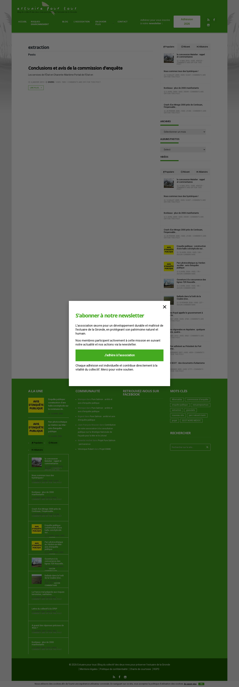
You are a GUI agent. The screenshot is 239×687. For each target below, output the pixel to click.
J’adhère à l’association (119, 355)
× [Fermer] (164, 306)
